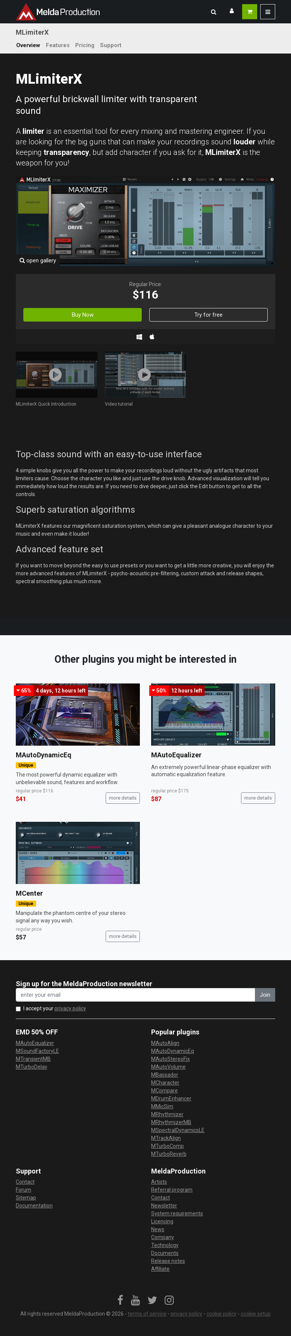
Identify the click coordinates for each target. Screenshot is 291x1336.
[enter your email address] (135, 995)
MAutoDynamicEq (43, 755)
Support (110, 45)
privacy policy (70, 1008)
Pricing (84, 45)
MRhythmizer (167, 1114)
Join (265, 994)
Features (58, 45)
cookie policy (221, 1314)
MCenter (29, 893)
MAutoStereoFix (170, 1059)
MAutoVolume (168, 1067)
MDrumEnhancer (171, 1098)
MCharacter (165, 1083)
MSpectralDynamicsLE (178, 1130)
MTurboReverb (168, 1154)
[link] (120, 1300)
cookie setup (256, 1314)
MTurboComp (167, 1146)
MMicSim (162, 1106)
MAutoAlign (165, 1043)
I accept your (54, 1008)
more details (122, 798)
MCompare (164, 1091)
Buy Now (83, 314)
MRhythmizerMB (171, 1122)
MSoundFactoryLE (37, 1051)
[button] (213, 11)
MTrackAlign (166, 1138)
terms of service (147, 1314)
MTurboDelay (31, 1067)
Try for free (208, 314)
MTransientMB (33, 1059)
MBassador (164, 1075)
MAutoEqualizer (176, 755)
